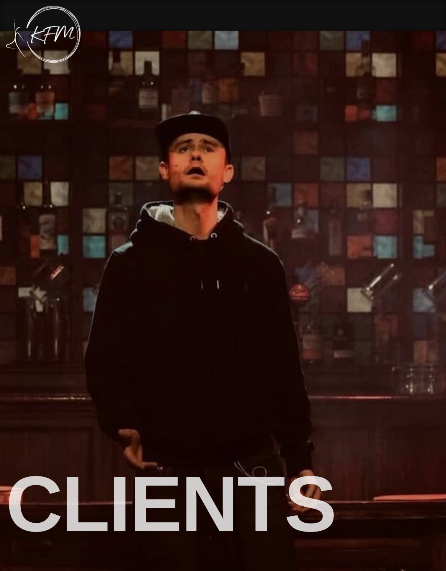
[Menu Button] (434, 34)
